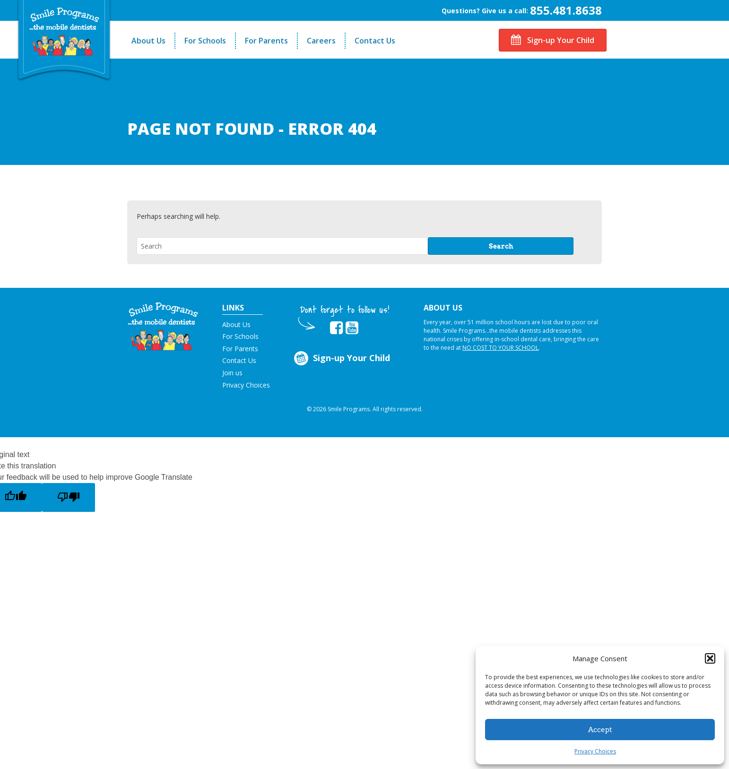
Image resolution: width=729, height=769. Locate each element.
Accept (600, 730)
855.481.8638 (566, 10)
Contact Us (375, 40)
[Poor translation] (68, 497)
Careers (321, 40)
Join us (232, 372)
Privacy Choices (595, 751)
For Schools (205, 40)
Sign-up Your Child (552, 40)
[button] (710, 658)
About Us (148, 40)
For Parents (266, 40)
